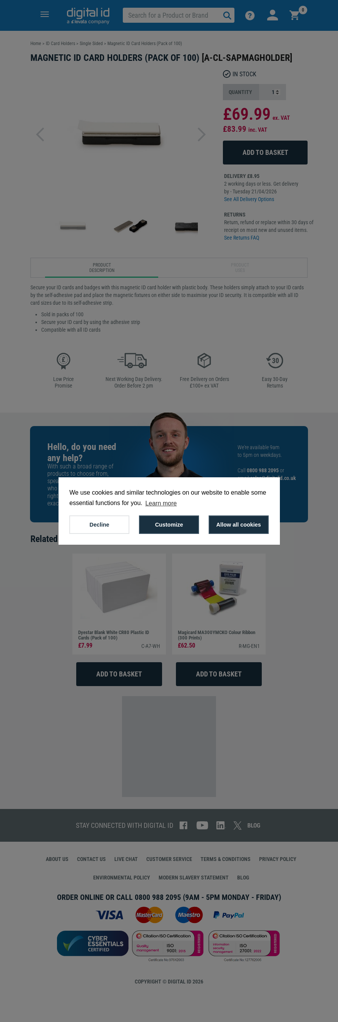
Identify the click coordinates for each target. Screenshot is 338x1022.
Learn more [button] (161, 503)
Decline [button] (99, 525)
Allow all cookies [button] (238, 525)
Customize (169, 525)
